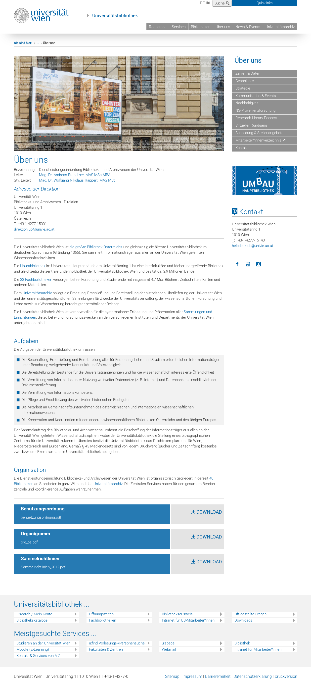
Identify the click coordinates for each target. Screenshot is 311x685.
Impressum (192, 676)
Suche (222, 3)
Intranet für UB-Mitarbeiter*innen (188, 620)
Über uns (223, 27)
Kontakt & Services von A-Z (38, 655)
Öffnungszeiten (101, 614)
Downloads (243, 620)
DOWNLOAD (206, 512)
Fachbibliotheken (102, 620)
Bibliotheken (200, 27)
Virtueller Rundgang (250, 125)
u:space (168, 643)
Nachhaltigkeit (246, 103)
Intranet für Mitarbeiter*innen (257, 649)
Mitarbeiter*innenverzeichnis (260, 140)
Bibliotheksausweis (177, 614)
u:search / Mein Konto (34, 614)
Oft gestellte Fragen (250, 614)
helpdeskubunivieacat (252, 246)
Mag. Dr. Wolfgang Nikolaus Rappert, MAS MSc (77, 180)
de (205, 3)
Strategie (242, 88)
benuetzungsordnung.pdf (41, 517)
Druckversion (286, 676)
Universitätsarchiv (280, 27)
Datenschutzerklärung (252, 676)
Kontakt (241, 148)
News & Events (247, 27)
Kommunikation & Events (255, 96)
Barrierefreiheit (217, 676)
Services (179, 27)
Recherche (158, 27)
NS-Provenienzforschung (254, 110)
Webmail (169, 649)
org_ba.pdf (29, 542)
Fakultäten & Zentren (106, 649)
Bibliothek (242, 643)
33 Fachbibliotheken (36, 279)
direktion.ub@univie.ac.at (34, 229)
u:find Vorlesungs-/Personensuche (117, 643)
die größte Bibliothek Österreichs (96, 247)
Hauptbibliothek (32, 266)
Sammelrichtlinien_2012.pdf (43, 567)
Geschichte (244, 81)
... (38, 43)
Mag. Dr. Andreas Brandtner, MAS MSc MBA (74, 175)
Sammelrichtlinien (40, 558)
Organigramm (35, 534)
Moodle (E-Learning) (32, 649)
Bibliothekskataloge (31, 620)
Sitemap (172, 676)
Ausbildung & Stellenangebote (258, 133)
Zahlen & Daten (247, 73)
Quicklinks (265, 3)
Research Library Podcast (255, 118)
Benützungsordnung (43, 509)
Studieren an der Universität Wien (43, 643)
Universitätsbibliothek (115, 15)
